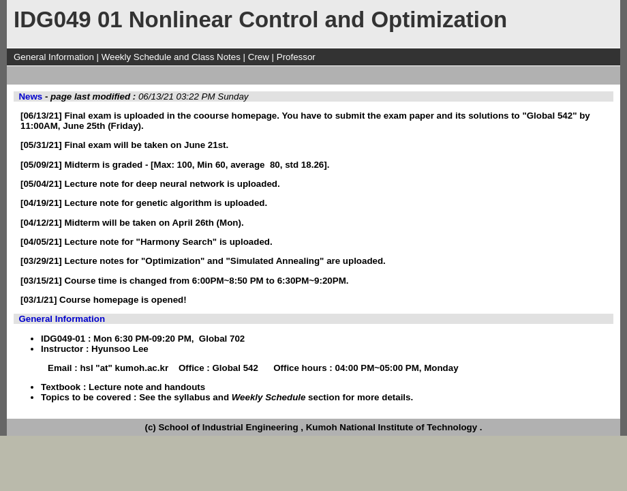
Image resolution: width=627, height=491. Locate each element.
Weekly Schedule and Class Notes (171, 57)
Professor (296, 57)
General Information (54, 57)
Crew (258, 57)
